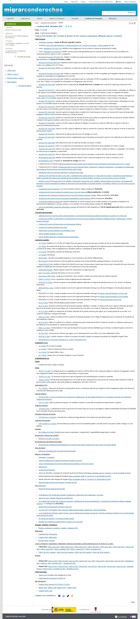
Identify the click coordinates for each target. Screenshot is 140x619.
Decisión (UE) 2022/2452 (47, 137)
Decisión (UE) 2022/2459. (47, 143)
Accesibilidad (122, 616)
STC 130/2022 (43, 388)
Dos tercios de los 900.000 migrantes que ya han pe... (16, 36)
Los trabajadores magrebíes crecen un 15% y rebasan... (17, 44)
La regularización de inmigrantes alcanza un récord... (15, 51)
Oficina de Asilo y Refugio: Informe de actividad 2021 (56, 498)
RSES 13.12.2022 (44, 328)
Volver (133, 602)
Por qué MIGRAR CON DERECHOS (101, 1)
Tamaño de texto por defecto (132, 23)
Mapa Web (74, 1)
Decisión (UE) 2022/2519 (47, 149)
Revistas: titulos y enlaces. (15, 78)
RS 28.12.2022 (43, 333)
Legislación (10, 18)
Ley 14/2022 (42, 355)
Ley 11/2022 (42, 352)
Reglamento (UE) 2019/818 (52, 51)
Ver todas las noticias (23, 56)
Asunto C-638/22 (44, 380)
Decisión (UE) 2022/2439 (47, 123)
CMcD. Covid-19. (12, 74)
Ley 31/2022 (42, 252)
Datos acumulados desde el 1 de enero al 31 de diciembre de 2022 (89, 479)
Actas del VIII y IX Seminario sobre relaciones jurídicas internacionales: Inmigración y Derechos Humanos (72, 510)
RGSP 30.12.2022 (44, 336)
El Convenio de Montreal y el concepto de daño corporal (56, 518)
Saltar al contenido (130, 1)
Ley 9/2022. (42, 346)
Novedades (75, 18)
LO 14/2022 (42, 246)
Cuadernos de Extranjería (93, 18)
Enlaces (83, 1)
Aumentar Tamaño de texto (134, 23)
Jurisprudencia (25, 18)
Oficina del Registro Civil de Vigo (111, 299)
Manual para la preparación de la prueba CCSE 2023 (55, 507)
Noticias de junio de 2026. (13, 30)
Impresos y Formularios (56, 18)
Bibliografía (112, 18)
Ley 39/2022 (42, 255)
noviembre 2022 (93, 549)
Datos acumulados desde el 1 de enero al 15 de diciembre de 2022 (89, 476)
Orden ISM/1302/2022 (46, 270)
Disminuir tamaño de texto (130, 23)
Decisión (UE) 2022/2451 (47, 134)
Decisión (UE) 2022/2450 (47, 128)
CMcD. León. (11, 70)
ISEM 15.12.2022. (44, 279)
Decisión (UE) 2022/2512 (47, 146)
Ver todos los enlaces (24, 85)
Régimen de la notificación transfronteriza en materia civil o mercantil (61, 522)
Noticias (39, 18)
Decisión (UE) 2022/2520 (47, 154)
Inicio (66, 1)
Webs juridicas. (12, 82)
